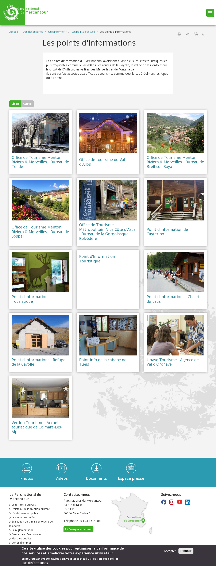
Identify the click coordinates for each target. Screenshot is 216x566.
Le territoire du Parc (24, 505)
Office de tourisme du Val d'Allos (102, 161)
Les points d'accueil (83, 32)
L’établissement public (25, 513)
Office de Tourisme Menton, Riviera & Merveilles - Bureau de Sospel (40, 232)
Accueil (13, 32)
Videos (61, 478)
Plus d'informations (35, 563)
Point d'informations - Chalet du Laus (173, 299)
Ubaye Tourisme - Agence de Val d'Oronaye (173, 362)
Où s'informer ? (57, 32)
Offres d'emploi (21, 542)
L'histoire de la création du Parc (31, 509)
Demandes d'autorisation (27, 534)
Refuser (185, 550)
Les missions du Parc (24, 517)
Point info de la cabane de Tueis (102, 362)
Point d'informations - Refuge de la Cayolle (38, 362)
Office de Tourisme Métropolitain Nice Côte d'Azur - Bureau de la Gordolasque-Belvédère (107, 232)
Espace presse (131, 478)
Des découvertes (33, 32)
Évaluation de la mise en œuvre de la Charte (31, 524)
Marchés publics (21, 538)
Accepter (170, 551)
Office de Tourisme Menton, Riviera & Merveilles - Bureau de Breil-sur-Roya (175, 162)
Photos (26, 478)
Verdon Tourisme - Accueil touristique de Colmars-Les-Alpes (37, 427)
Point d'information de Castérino (167, 231)
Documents (96, 478)
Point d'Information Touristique (29, 299)
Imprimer (179, 34)
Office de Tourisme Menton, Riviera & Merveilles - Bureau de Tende (40, 162)
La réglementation (23, 530)
